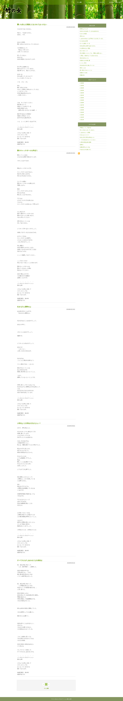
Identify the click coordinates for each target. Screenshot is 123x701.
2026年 (82, 83)
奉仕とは (82, 36)
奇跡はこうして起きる (85, 127)
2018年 (82, 102)
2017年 (82, 105)
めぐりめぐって (84, 50)
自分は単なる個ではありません (87, 45)
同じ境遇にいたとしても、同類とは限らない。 (91, 53)
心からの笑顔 (83, 33)
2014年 (82, 112)
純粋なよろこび (84, 28)
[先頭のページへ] (43, 684)
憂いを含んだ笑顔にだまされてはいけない (32, 24)
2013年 (82, 114)
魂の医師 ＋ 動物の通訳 (115, 2)
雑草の (81, 144)
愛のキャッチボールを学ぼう (27, 150)
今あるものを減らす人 (85, 149)
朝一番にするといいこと (86, 70)
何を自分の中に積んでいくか (87, 65)
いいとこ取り (83, 63)
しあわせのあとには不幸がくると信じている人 (91, 38)
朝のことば (83, 67)
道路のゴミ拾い (84, 72)
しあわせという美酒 (85, 132)
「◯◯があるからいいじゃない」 (88, 139)
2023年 (82, 90)
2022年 (82, 92)
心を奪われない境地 (85, 48)
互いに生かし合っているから (87, 130)
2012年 (82, 117)
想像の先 (82, 75)
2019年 (82, 100)
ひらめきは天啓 (84, 41)
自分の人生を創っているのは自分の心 (89, 31)
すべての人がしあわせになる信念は (29, 560)
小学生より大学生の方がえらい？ (29, 423)
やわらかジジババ (84, 135)
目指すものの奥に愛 (85, 60)
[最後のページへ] (48, 684)
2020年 (82, 97)
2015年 (82, 110)
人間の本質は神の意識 (85, 142)
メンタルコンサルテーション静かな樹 (95, 2)
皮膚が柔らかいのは (85, 147)
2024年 (82, 88)
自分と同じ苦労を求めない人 (87, 137)
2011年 (82, 119)
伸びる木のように (84, 58)
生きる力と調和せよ (24, 307)
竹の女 (79, 2)
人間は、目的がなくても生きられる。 (89, 55)
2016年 (82, 107)
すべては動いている (85, 43)
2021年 (82, 95)
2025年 (82, 85)
